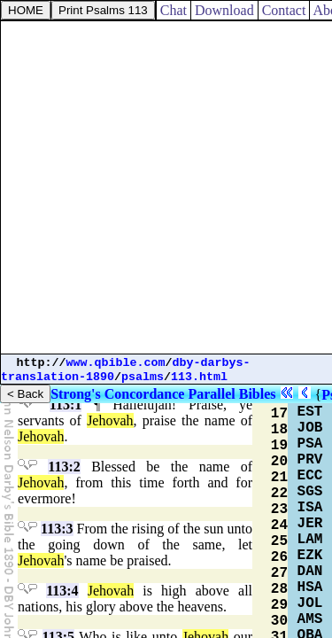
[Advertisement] (166, 187)
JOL (310, 603)
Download (224, 10)
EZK (310, 556)
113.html (199, 377)
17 (279, 414)
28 (279, 589)
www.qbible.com (116, 363)
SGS (310, 492)
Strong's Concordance (117, 393)
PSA (310, 444)
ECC (310, 476)
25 (279, 541)
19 (279, 446)
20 (279, 462)
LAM (310, 540)
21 (279, 478)
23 (279, 509)
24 (279, 525)
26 (279, 557)
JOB (310, 428)
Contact (284, 10)
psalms (142, 377)
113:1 (65, 404)
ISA (310, 508)
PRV (310, 460)
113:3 (57, 528)
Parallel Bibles (231, 393)
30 (279, 621)
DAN (310, 572)
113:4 (62, 590)
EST (310, 412)
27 (279, 573)
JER (310, 524)
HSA (310, 587)
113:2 (64, 466)
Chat (173, 10)
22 (279, 494)
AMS (310, 619)
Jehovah (110, 420)
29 (279, 605)
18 (279, 430)
